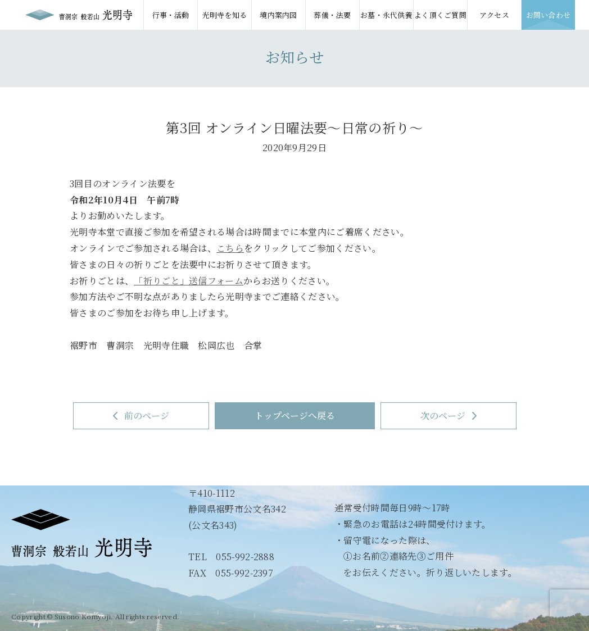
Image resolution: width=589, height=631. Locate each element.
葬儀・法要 (332, 15)
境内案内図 (278, 15)
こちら (230, 248)
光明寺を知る (224, 15)
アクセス (494, 15)
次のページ (448, 415)
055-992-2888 (245, 556)
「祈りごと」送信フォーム (188, 280)
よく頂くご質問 (440, 15)
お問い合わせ (548, 15)
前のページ (141, 415)
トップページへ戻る (295, 415)
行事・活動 (170, 15)
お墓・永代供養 (386, 15)
